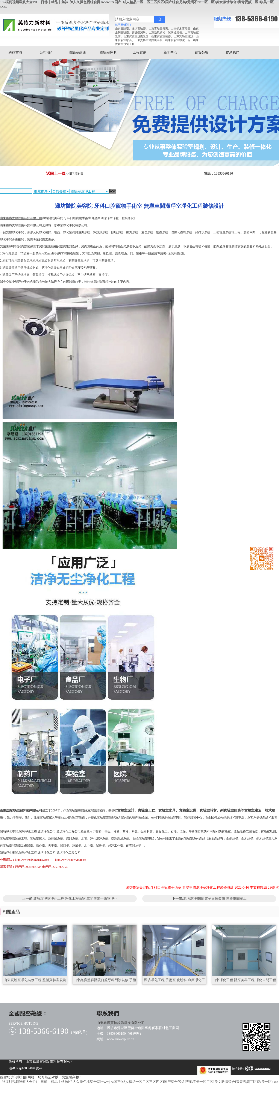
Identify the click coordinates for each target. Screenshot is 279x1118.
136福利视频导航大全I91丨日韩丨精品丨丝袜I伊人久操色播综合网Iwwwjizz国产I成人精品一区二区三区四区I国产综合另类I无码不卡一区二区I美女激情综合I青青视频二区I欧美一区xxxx (139, 1082)
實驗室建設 (77, 52)
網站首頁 (15, 52)
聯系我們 (232, 52)
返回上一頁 (55, 173)
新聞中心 (170, 52)
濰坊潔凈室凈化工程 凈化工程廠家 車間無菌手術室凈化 (75, 898)
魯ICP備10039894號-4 (25, 1068)
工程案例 (139, 52)
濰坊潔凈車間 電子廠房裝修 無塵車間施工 (215, 898)
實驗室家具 (108, 52)
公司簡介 (46, 52)
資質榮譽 (201, 52)
